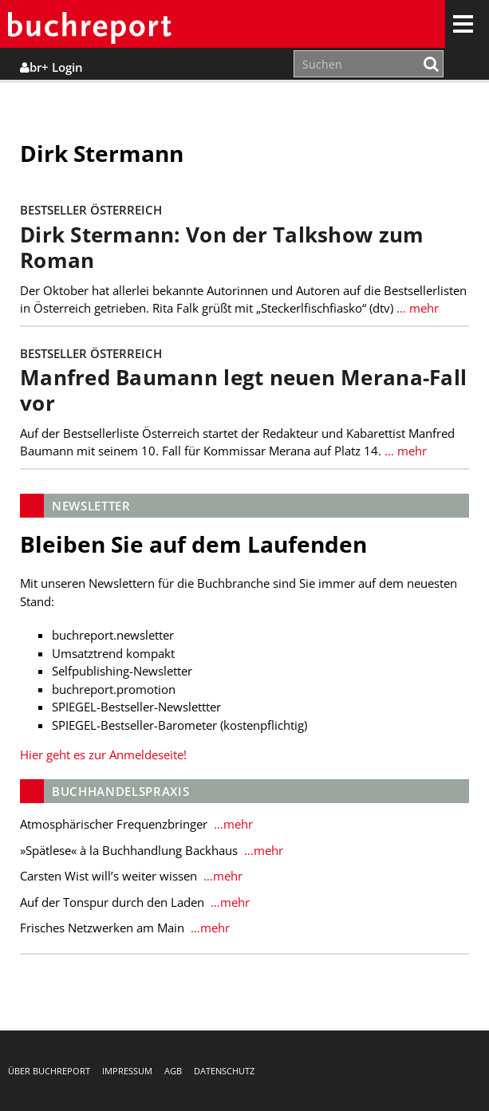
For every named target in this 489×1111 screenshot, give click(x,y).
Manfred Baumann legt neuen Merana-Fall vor (243, 390)
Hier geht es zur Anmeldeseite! (103, 754)
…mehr (232, 824)
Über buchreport (49, 1071)
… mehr (416, 308)
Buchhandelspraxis (120, 791)
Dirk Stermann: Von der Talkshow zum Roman (222, 247)
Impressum (127, 1071)
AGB (173, 1071)
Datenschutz (224, 1071)
